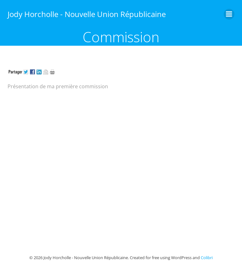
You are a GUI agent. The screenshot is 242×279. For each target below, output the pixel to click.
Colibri (207, 257)
